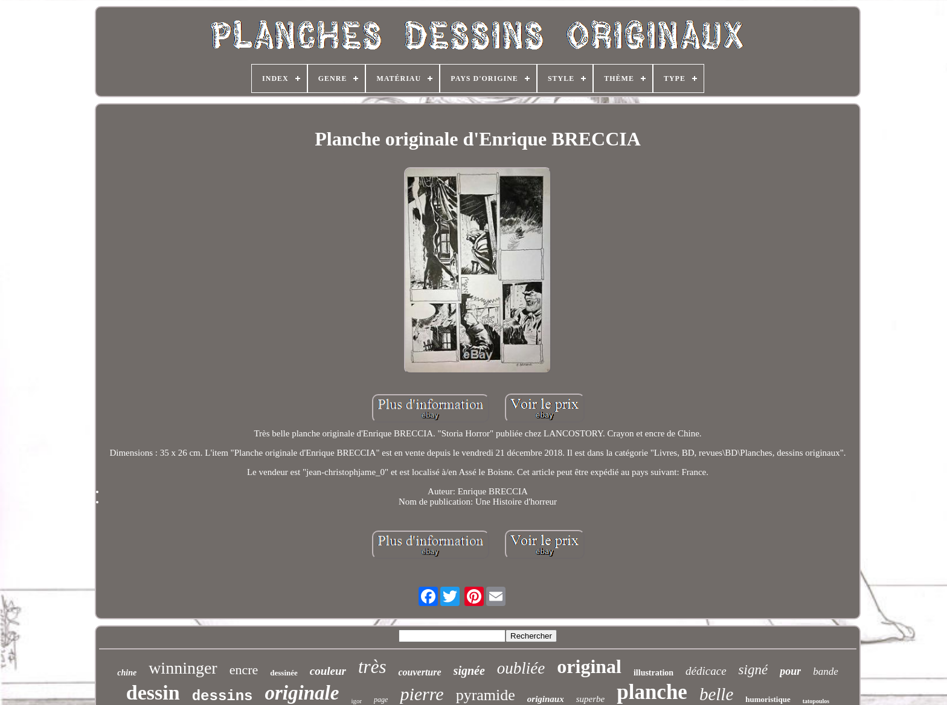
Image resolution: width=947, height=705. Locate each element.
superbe (590, 699)
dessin (153, 692)
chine (126, 672)
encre (244, 669)
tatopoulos (816, 701)
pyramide (485, 695)
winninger (183, 668)
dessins (222, 696)
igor (356, 700)
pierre (421, 694)
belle (716, 694)
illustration (653, 672)
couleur (328, 671)
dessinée (284, 672)
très (372, 666)
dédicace (706, 671)
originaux (545, 699)
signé (753, 669)
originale (302, 693)
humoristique (767, 699)
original (589, 666)
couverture (419, 672)
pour (790, 671)
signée (469, 670)
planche (652, 692)
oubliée (521, 668)
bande (825, 671)
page (381, 699)
